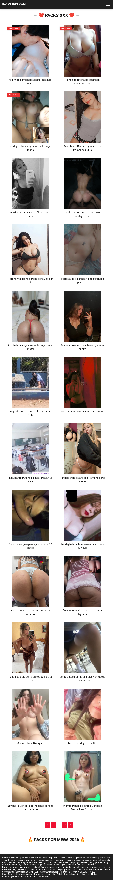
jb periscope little (66, 858)
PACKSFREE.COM (14, 4)
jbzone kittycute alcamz (87, 858)
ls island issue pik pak (93, 869)
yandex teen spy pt (66, 862)
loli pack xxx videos (23, 874)
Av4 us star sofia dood (51, 867)
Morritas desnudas (10, 858)
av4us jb (67, 867)
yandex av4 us (44, 876)
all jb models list (20, 869)
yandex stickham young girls (50, 860)
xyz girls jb (23, 865)
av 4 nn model (74, 865)
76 (65, 824)
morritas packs (50, 858)
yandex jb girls (36, 865)
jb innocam (39, 874)
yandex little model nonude (23, 876)
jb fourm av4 (50, 862)
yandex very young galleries (89, 862)
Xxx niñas (81, 874)
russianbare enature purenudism (24, 867)
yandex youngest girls (55, 865)
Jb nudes (77, 869)
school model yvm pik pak (59, 869)
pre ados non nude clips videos (87, 867)
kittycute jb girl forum (31, 858)
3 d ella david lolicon (66, 874)
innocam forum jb (37, 869)
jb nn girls (50, 874)
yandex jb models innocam (47, 872)
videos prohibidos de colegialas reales (83, 860)
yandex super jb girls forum (23, 860)
